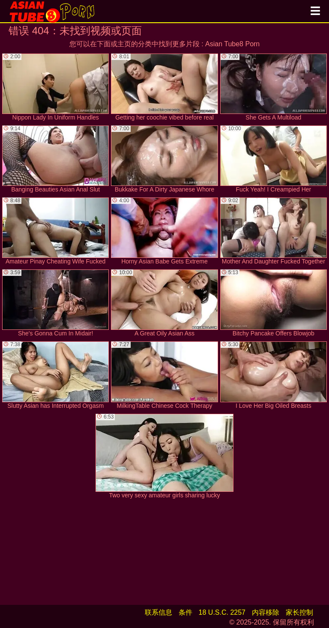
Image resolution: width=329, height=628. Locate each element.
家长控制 (299, 612)
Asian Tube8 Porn (232, 44)
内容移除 (265, 612)
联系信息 (158, 612)
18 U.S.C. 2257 (222, 612)
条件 (185, 612)
